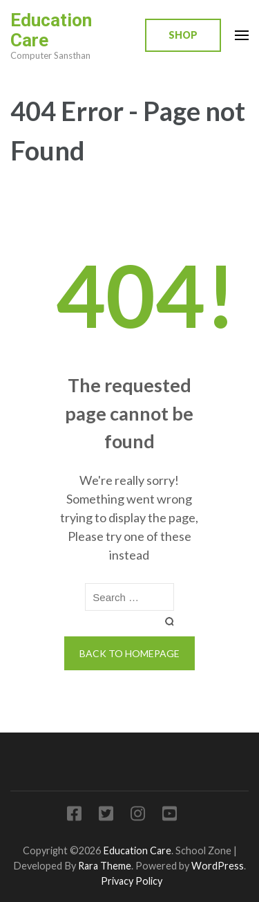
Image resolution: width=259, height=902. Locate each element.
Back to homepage (129, 653)
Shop (183, 35)
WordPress (217, 866)
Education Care (51, 30)
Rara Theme (104, 866)
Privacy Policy (131, 881)
